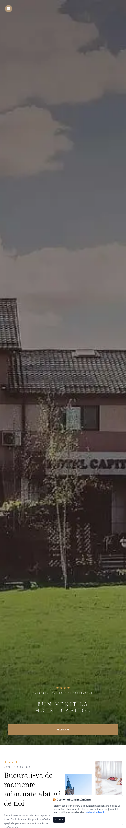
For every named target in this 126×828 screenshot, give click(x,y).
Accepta (59, 819)
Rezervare (63, 729)
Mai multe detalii (94, 812)
